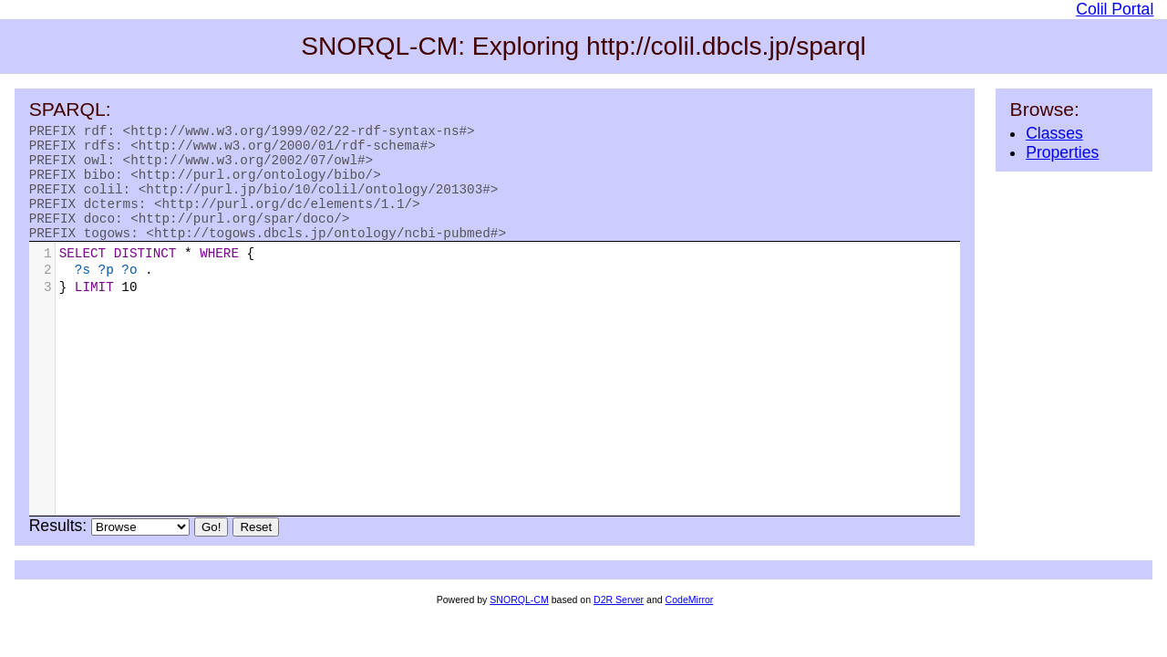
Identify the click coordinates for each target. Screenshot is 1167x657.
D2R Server (619, 621)
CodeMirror (690, 621)
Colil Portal (1114, 9)
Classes (1054, 133)
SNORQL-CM (519, 621)
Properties (1062, 152)
